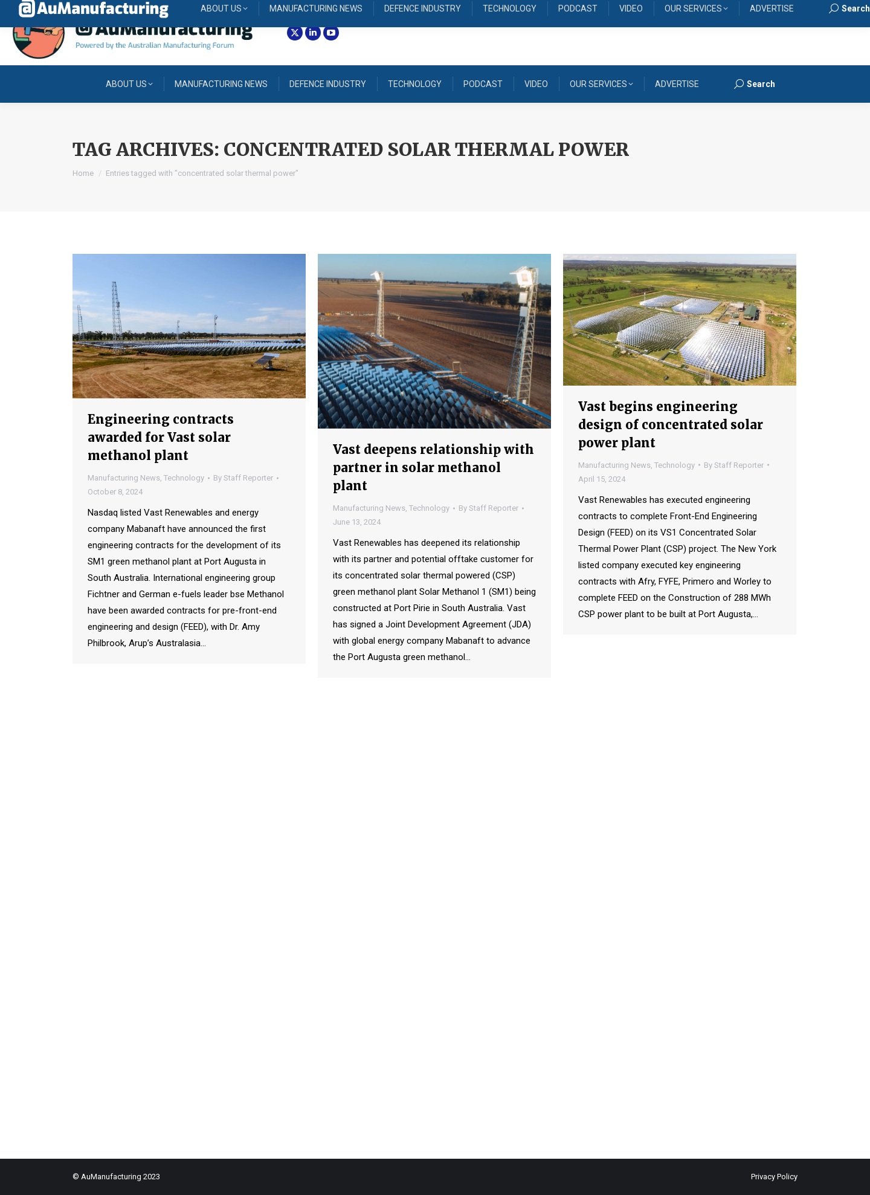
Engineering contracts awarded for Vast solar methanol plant (161, 437)
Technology (184, 477)
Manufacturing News (124, 477)
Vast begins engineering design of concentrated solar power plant (670, 424)
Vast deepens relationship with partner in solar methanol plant (433, 467)
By (243, 477)
